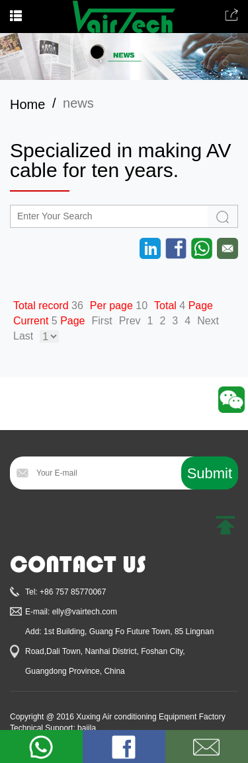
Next (208, 320)
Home (27, 104)
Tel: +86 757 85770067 (65, 592)
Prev (130, 320)
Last (23, 336)
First (102, 320)
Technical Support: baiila (53, 728)
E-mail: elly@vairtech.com (71, 611)
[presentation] (110, 522)
